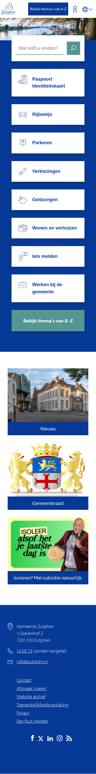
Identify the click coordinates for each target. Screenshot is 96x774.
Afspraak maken (31, 688)
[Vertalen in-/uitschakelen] (87, 9)
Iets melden (45, 256)
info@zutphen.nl (32, 661)
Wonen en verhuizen (54, 228)
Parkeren (42, 142)
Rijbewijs (42, 114)
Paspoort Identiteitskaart (48, 83)
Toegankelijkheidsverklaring (42, 705)
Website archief (31, 696)
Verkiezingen (46, 171)
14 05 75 (25, 651)
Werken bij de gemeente (47, 288)
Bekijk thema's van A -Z (48, 321)
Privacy (23, 713)
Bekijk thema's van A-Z (48, 8)
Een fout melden (32, 721)
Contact (24, 680)
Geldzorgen (45, 199)
